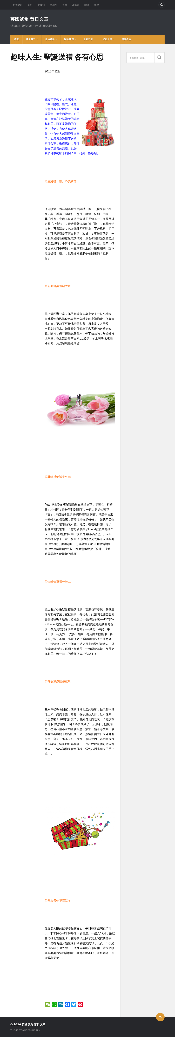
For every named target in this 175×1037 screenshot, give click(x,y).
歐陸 (86, 4)
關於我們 (69, 39)
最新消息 (88, 39)
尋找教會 (126, 39)
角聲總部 (18, 4)
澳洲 (96, 4)
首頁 (16, 39)
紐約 (30, 4)
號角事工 (31, 39)
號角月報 (107, 39)
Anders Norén (31, 1030)
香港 (64, 4)
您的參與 (50, 39)
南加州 (53, 4)
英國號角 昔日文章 (30, 19)
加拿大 (75, 4)
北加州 (41, 4)
